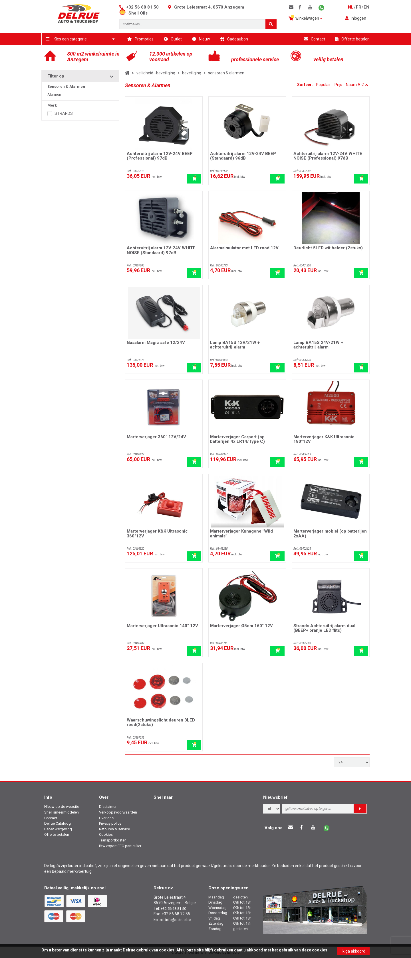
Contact (314, 39)
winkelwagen (305, 18)
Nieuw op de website (61, 806)
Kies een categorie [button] (80, 39)
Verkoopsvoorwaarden (118, 812)
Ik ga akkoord (353, 951)
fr (358, 7)
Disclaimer (107, 806)
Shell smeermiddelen (61, 812)
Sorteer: (305, 84)
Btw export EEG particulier (120, 846)
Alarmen (54, 94)
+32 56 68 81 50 (142, 7)
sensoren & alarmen (226, 73)
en (366, 7)
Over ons (106, 818)
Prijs (338, 84)
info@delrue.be (178, 920)
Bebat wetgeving (58, 829)
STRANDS (64, 113)
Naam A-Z (357, 84)
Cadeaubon (234, 39)
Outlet (173, 39)
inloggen (355, 18)
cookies (166, 950)
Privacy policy (110, 823)
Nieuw (201, 39)
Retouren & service (114, 829)
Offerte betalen (352, 39)
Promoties (140, 39)
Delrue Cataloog (57, 823)
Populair (323, 84)
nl (351, 7)
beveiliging (191, 73)
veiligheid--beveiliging (155, 73)
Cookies (106, 834)
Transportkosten (112, 840)
